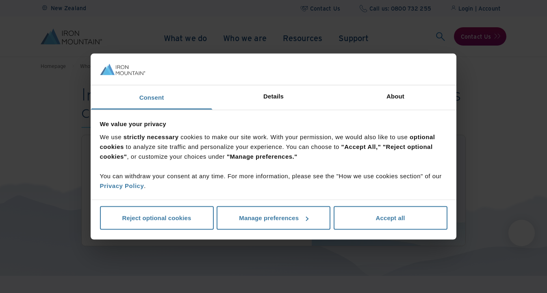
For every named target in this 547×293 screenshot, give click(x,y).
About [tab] (395, 95)
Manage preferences (273, 217)
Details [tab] (273, 95)
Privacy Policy (122, 185)
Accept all (390, 217)
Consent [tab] (151, 97)
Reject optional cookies (156, 217)
